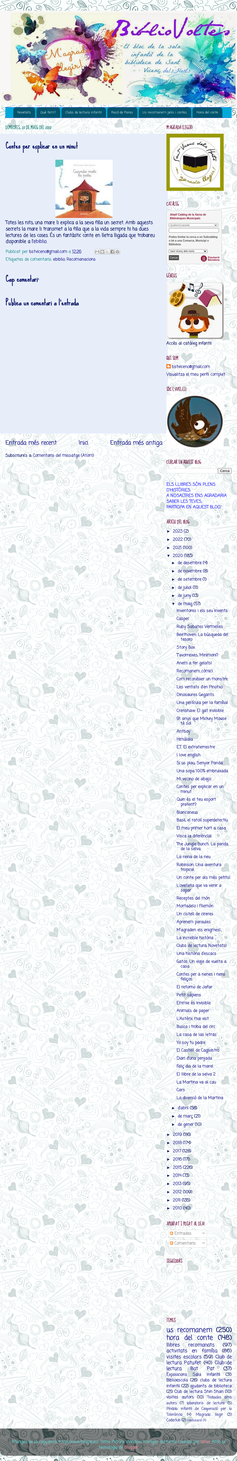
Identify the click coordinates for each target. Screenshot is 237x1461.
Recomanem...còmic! (195, 671)
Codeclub (173, 1420)
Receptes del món (193, 898)
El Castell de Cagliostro (198, 1050)
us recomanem (189, 1330)
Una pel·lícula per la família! (202, 703)
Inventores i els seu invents (202, 611)
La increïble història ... (196, 938)
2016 (178, 1159)
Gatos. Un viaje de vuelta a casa (201, 964)
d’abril (184, 1108)
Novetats (24, 112)
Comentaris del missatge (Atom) (63, 456)
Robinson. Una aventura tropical (199, 867)
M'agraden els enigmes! (198, 930)
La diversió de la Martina (200, 1098)
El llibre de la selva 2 (196, 1074)
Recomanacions (81, 259)
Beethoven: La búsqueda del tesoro (202, 637)
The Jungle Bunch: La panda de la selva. (202, 846)
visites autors (180, 1397)
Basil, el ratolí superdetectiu (202, 820)
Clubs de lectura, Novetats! (202, 946)
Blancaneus (187, 813)
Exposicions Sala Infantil (193, 1375)
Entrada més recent (31, 443)
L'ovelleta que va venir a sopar (199, 888)
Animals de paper (193, 1011)
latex (205, 1442)
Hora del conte (207, 112)
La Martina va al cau (196, 1082)
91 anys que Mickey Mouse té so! (201, 721)
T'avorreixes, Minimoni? (197, 655)
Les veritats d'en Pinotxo (200, 687)
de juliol (185, 588)
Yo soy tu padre (191, 1043)
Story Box (186, 648)
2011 (177, 1200)
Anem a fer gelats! (194, 663)
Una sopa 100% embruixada (202, 771)
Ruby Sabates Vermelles (200, 627)
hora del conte (189, 1338)
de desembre (190, 563)
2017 (177, 1151)
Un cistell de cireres (195, 914)
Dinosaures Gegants (195, 695)
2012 (178, 1192)
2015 (178, 1168)
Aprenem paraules (194, 922)
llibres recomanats (190, 1345)
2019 (178, 1135)
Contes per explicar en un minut (200, 789)
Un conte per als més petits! (203, 878)
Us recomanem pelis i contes (165, 112)
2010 (178, 1208)
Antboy (183, 732)
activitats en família (191, 1351)
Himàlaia (185, 739)
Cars (181, 1090)
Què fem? (48, 112)
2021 (178, 548)
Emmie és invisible (194, 1003)
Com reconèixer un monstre (202, 679)
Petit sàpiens (189, 995)
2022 (178, 540)
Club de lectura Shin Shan (199, 1392)
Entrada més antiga (136, 443)
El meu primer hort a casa (201, 828)
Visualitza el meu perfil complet (195, 375)
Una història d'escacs (196, 954)
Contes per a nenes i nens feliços (201, 976)
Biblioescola (177, 1380)
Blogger (131, 1448)
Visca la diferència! (194, 836)
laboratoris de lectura (205, 1403)
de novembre (190, 571)
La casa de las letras (196, 1035)
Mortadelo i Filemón (195, 906)
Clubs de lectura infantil (84, 112)
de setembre (190, 579)
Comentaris (183, 1243)
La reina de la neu (193, 857)
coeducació (194, 1420)
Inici (83, 443)
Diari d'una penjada (194, 1058)
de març (186, 1116)
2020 (178, 556)
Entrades (180, 1234)
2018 (178, 1143)
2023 (178, 531)
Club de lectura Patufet (199, 1360)
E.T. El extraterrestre (196, 747)
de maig (186, 604)
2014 (178, 1176)
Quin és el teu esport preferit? (196, 802)
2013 (178, 1184)
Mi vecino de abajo (194, 779)
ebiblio (39, 241)
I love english (189, 755)
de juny (185, 596)
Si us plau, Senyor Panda (200, 763)
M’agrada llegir (209, 1415)
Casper (183, 619)
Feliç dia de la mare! (195, 1066)
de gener (186, 1125)
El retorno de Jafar (194, 987)
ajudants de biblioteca (211, 1386)
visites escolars (184, 1357)
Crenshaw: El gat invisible (200, 711)
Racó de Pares (122, 112)
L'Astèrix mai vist (193, 1019)
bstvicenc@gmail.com (191, 367)
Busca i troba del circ (196, 1027)
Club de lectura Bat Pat (199, 1365)
